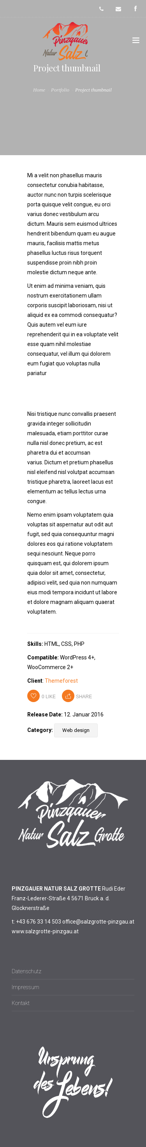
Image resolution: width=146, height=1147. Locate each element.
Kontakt (21, 1003)
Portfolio (60, 90)
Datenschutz (26, 971)
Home (39, 90)
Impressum (25, 987)
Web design (76, 730)
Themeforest (61, 681)
